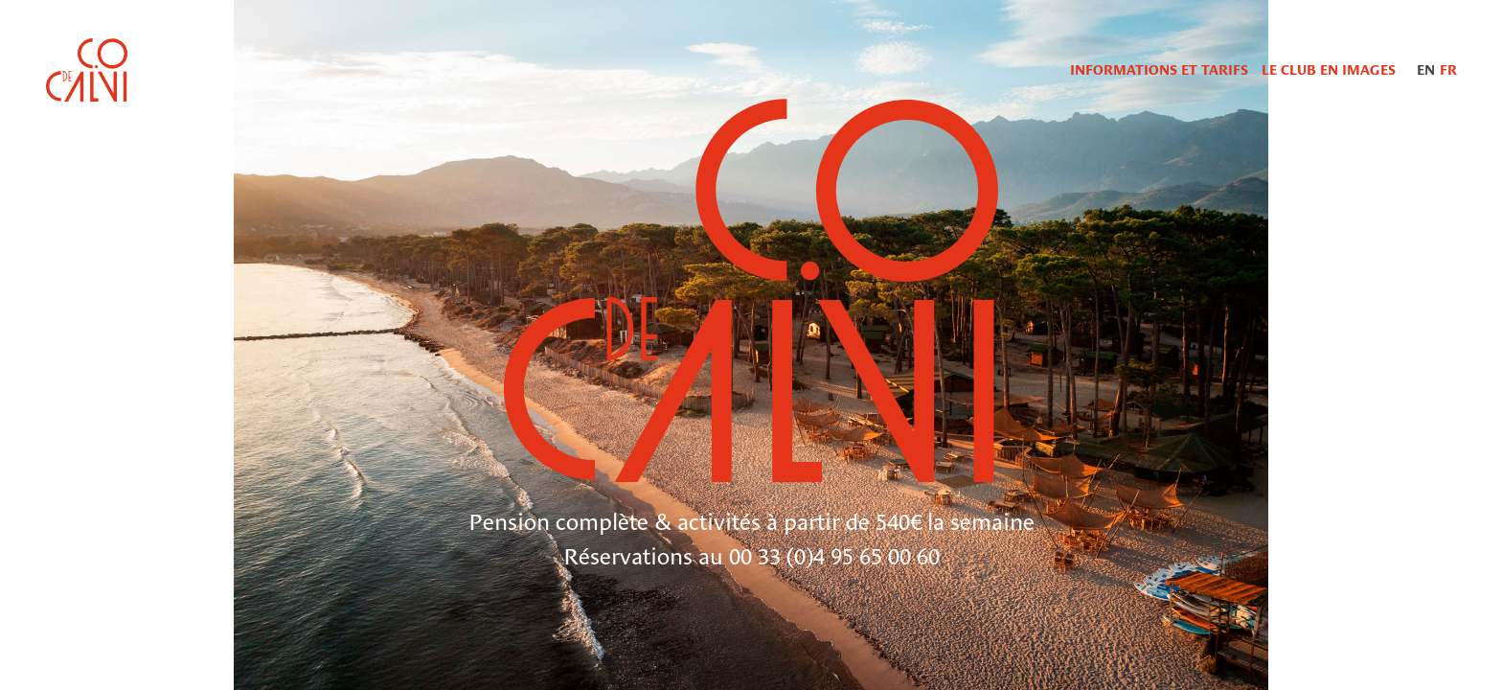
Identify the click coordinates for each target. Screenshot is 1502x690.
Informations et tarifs (1159, 70)
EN (1426, 70)
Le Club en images (1329, 70)
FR (1448, 70)
